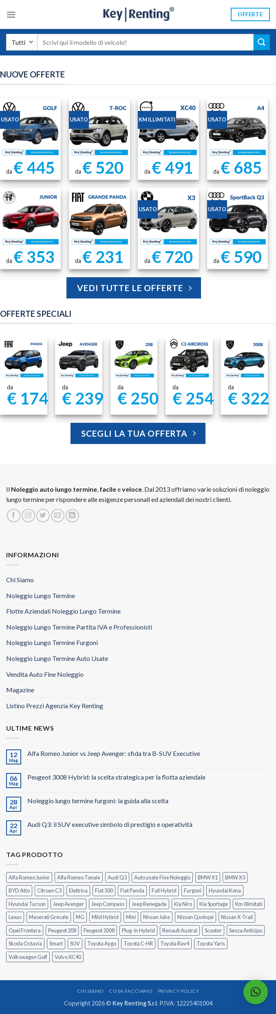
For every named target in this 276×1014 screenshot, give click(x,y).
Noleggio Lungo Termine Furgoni (52, 642)
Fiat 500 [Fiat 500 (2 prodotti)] (104, 890)
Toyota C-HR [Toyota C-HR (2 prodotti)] (138, 943)
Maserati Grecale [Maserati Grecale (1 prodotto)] (48, 917)
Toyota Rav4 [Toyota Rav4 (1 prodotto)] (174, 943)
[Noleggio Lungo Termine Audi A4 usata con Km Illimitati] (237, 129)
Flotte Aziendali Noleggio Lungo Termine (63, 611)
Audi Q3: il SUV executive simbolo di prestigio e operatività (109, 824)
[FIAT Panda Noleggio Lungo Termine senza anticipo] (23, 359)
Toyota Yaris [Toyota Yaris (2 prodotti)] (211, 943)
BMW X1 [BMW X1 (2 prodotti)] (208, 877)
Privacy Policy (178, 991)
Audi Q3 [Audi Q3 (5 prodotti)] (117, 877)
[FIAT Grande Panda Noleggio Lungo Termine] (99, 218)
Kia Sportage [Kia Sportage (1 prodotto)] (213, 904)
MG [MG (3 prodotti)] (80, 917)
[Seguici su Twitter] (43, 515)
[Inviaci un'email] (57, 515)
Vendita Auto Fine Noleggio (45, 674)
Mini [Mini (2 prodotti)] (131, 917)
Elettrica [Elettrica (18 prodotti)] (78, 890)
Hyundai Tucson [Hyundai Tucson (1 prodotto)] (27, 904)
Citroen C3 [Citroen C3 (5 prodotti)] (49, 890)
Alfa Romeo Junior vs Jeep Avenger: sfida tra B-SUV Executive (113, 753)
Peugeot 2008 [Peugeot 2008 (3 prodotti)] (99, 930)
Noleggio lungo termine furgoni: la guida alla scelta (97, 800)
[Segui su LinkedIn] (72, 515)
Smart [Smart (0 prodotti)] (56, 943)
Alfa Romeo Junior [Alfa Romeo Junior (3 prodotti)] (29, 877)
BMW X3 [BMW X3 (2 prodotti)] (235, 877)
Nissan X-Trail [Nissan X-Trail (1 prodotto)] (237, 917)
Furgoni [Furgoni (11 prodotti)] (192, 890)
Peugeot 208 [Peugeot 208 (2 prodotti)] (62, 930)
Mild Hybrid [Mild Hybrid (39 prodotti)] (105, 917)
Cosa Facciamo (130, 991)
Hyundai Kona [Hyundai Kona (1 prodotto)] (225, 890)
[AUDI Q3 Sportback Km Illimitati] (237, 218)
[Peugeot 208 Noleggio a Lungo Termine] (134, 359)
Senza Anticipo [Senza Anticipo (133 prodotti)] (245, 930)
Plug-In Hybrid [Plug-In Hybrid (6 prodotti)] (138, 930)
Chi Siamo (20, 579)
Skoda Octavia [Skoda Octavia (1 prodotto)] (25, 943)
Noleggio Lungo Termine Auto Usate (57, 658)
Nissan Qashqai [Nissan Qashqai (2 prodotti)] (195, 917)
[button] (11, 14)
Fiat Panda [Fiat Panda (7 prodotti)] (132, 890)
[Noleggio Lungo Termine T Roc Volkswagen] (99, 129)
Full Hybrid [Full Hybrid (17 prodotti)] (164, 890)
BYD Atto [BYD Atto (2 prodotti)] (19, 890)
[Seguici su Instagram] (28, 515)
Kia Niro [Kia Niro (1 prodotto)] (183, 904)
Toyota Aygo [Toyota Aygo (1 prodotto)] (101, 943)
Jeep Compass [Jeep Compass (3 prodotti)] (107, 904)
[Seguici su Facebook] (13, 515)
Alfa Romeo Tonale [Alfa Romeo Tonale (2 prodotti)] (78, 877)
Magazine (20, 690)
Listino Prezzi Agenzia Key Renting (54, 705)
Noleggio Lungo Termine (40, 595)
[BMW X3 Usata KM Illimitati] (168, 218)
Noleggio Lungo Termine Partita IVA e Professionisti (79, 627)
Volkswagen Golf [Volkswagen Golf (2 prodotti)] (28, 957)
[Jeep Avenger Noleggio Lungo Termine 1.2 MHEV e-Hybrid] (78, 359)
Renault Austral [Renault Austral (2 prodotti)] (179, 930)
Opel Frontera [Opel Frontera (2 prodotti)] (25, 930)
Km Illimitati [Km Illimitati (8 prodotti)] (248, 904)
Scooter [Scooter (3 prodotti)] (213, 930)
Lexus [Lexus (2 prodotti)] (15, 917)
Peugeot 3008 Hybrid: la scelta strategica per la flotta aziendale (116, 777)
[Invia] (262, 42)
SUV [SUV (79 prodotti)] (75, 943)
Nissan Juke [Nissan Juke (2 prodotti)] (156, 917)
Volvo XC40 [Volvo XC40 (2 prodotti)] (68, 957)
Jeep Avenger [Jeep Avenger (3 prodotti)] (68, 904)
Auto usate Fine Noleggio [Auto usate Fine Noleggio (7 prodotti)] (162, 877)
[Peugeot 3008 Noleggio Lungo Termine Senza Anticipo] (244, 359)
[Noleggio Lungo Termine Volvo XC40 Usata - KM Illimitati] (168, 129)
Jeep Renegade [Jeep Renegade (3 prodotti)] (149, 904)
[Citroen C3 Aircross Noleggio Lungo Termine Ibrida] (189, 359)
